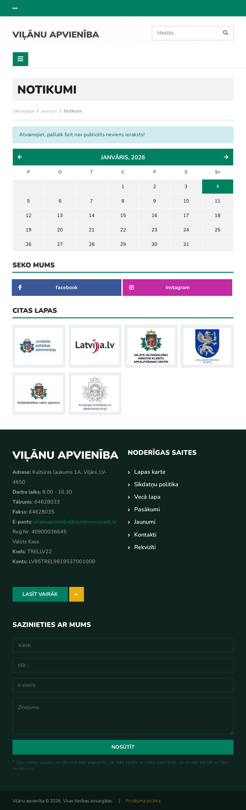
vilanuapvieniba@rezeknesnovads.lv (75, 520)
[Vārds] (123, 644)
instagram (159, 286)
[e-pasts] (123, 684)
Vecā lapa (147, 496)
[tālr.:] (123, 664)
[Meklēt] (185, 33)
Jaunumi (49, 110)
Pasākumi (147, 508)
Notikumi (73, 110)
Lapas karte (150, 471)
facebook (48, 286)
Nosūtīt (123, 746)
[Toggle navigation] (20, 58)
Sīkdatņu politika (156, 483)
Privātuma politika (143, 800)
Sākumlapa (23, 110)
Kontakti (145, 533)
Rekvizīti (145, 546)
